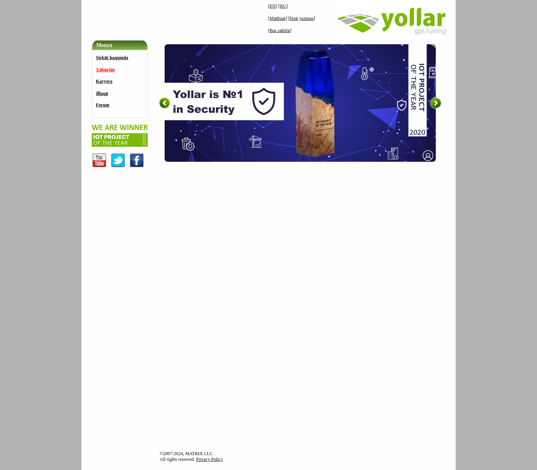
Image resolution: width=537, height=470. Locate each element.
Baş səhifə (280, 30)
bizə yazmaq (302, 18)
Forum (102, 105)
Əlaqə (102, 93)
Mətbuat (278, 18)
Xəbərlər (105, 69)
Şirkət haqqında (112, 57)
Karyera (104, 81)
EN (273, 6)
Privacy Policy (209, 459)
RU (283, 6)
